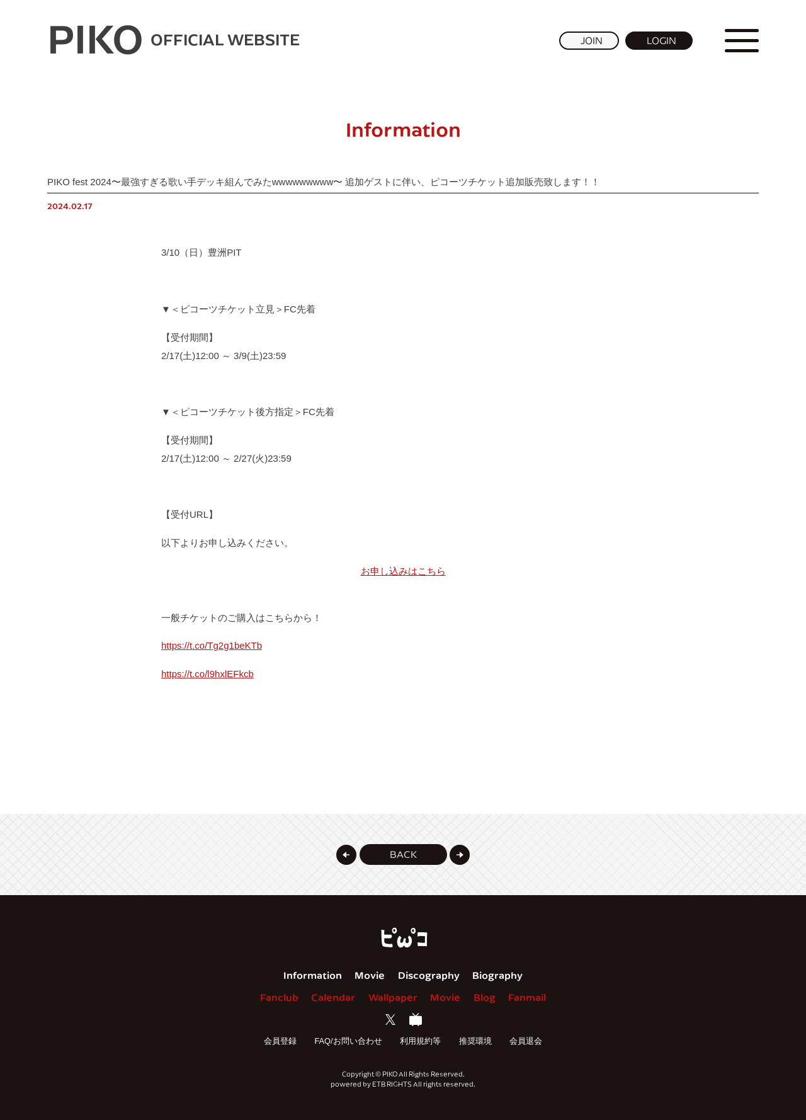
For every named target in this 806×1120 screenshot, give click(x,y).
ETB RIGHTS (392, 1084)
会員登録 (280, 1041)
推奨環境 (475, 1041)
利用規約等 (420, 1041)
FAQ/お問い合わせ (348, 1041)
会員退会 (525, 1041)
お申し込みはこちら (403, 571)
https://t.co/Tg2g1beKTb (211, 645)
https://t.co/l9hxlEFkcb (207, 673)
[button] (346, 855)
